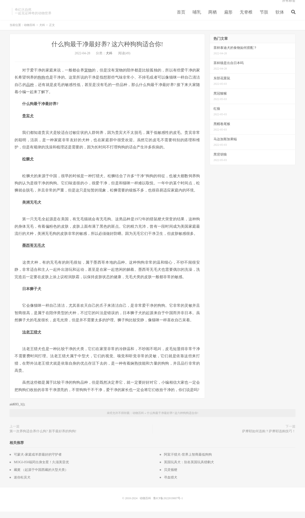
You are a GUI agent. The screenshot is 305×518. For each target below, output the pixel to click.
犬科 (42, 31)
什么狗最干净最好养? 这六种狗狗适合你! (107, 50)
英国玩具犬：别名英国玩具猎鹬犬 (189, 468)
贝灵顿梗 (170, 476)
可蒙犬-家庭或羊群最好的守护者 (38, 461)
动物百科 (29, 31)
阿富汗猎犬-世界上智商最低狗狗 (188, 461)
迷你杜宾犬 (22, 484)
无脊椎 (246, 17)
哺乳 (197, 17)
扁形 (228, 17)
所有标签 (288, 6)
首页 (181, 17)
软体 (279, 17)
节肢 (264, 17)
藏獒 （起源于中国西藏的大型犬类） (41, 476)
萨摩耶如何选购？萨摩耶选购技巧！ (268, 437)
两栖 (212, 17)
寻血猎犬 (170, 484)
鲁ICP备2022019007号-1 (168, 504)
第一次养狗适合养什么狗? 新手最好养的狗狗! (43, 437)
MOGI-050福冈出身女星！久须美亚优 (41, 468)
